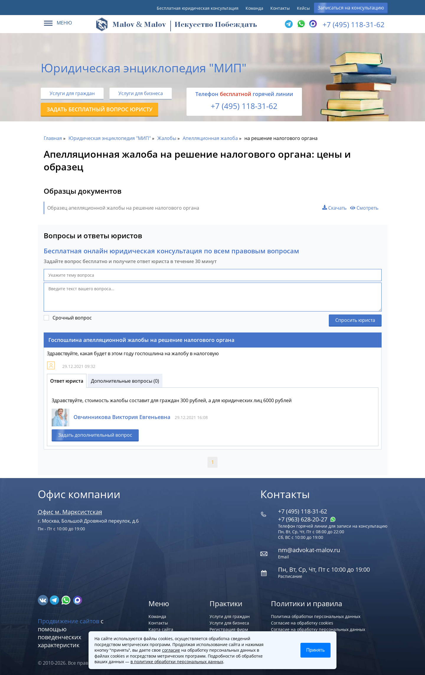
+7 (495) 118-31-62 (354, 24)
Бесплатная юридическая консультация (197, 8)
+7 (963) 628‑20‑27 (307, 519)
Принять (315, 650)
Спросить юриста (355, 320)
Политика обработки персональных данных (315, 616)
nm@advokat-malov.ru (309, 550)
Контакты (280, 8)
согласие (171, 650)
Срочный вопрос (72, 317)
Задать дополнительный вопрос (95, 435)
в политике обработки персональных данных (176, 661)
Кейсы (303, 8)
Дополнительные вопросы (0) (125, 381)
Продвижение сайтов (68, 621)
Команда (254, 8)
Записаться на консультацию (351, 7)
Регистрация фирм (229, 629)
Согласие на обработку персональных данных (318, 629)
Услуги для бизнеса (140, 93)
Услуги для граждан (72, 93)
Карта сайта (160, 629)
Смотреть (364, 208)
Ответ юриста (66, 381)
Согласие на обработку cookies (302, 623)
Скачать (334, 208)
